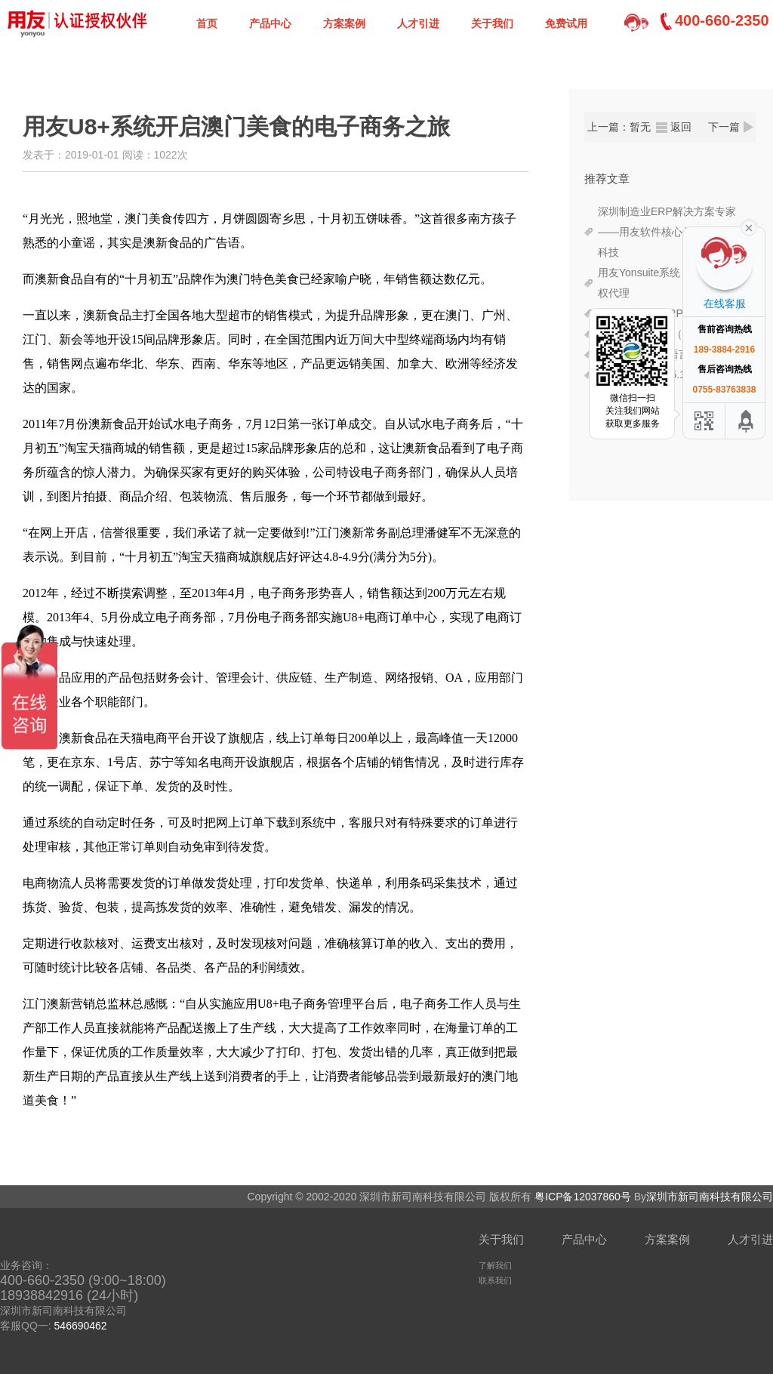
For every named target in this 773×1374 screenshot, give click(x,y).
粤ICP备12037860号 (582, 1197)
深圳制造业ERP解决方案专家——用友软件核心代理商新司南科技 (672, 231)
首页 (206, 23)
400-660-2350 (722, 20)
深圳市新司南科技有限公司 (709, 1197)
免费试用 (566, 23)
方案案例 (344, 23)
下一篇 (724, 127)
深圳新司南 (75, 23)
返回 (680, 127)
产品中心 (270, 23)
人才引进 (418, 23)
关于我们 (492, 23)
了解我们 (495, 1265)
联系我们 (495, 1280)
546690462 (80, 1326)
